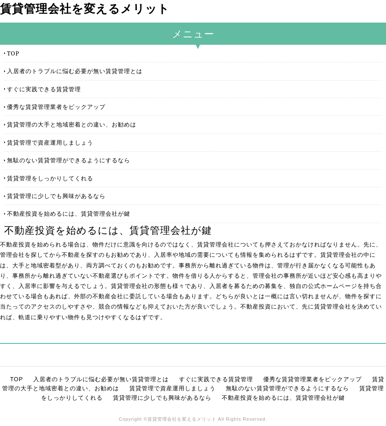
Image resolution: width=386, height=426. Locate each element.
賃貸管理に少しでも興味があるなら (56, 196)
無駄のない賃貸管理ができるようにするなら (68, 160)
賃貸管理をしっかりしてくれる (50, 178)
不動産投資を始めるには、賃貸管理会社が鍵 (68, 213)
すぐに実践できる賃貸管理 (44, 89)
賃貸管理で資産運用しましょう (50, 142)
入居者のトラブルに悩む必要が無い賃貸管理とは (74, 71)
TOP (13, 53)
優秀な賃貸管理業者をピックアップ (56, 107)
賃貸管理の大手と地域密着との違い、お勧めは (71, 124)
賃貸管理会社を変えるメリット (85, 8)
